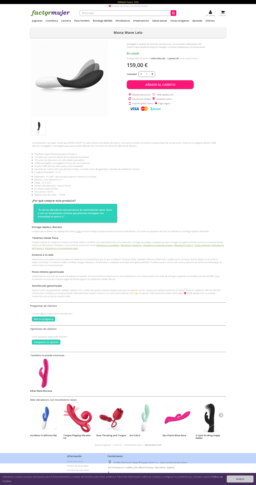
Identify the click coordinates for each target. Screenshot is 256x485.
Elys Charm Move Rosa (174, 435)
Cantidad (132, 74)
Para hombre (82, 20)
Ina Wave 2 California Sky (43, 435)
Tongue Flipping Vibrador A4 (77, 437)
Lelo (79, 231)
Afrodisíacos (122, 20)
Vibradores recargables (107, 245)
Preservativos (141, 20)
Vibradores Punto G (183, 245)
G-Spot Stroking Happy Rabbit (208, 437)
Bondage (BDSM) (102, 20)
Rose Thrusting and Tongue (111, 435)
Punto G (118, 444)
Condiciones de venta (78, 470)
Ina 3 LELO (135, 435)
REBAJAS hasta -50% (128, 2)
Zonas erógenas (179, 20)
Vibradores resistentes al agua (158, 245)
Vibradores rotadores (131, 245)
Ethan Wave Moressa (41, 390)
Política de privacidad (77, 465)
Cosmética (52, 20)
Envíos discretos (75, 461)
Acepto (240, 478)
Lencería (66, 20)
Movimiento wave (133, 444)
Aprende (197, 20)
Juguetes (37, 20)
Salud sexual (159, 20)
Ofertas (210, 20)
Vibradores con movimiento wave (61, 248)
